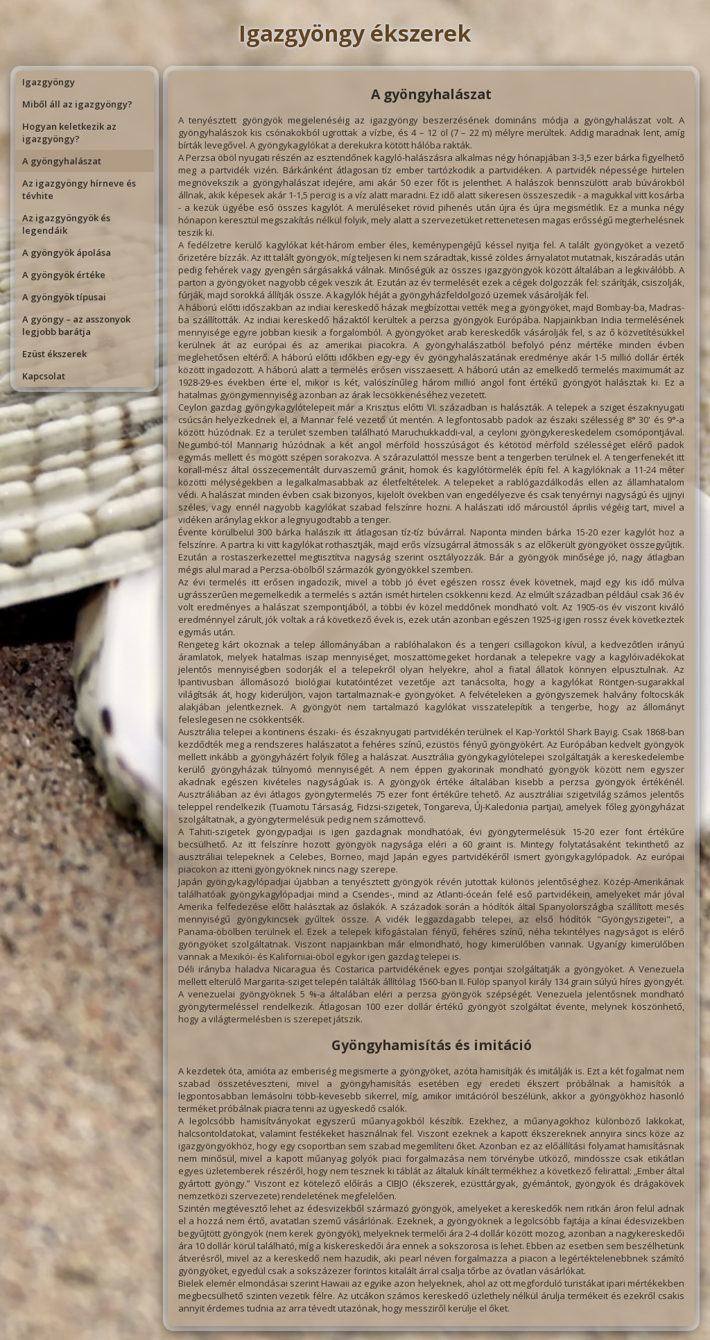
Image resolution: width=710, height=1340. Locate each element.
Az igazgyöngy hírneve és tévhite (79, 189)
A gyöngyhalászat (61, 161)
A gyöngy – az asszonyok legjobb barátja (76, 325)
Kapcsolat (43, 376)
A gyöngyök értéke (63, 274)
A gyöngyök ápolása (66, 252)
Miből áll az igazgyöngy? (77, 104)
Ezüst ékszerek (54, 353)
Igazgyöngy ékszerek (355, 33)
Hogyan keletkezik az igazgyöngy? (69, 132)
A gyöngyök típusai (64, 297)
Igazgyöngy (48, 82)
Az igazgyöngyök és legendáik (66, 224)
